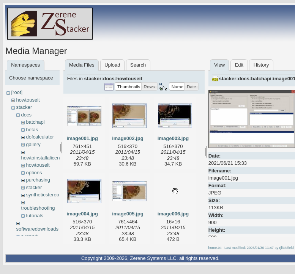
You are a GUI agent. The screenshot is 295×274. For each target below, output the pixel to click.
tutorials (34, 215)
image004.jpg (82, 214)
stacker (24, 107)
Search (138, 65)
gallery (33, 144)
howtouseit (27, 100)
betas (32, 129)
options (34, 172)
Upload (112, 65)
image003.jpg (173, 138)
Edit (239, 65)
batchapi (35, 122)
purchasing (38, 180)
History (261, 65)
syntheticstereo (42, 195)
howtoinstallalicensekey (47, 158)
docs (26, 115)
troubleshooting (38, 208)
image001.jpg (82, 138)
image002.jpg (127, 138)
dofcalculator (40, 137)
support (29, 236)
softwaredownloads (37, 229)
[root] (16, 92)
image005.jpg (127, 214)
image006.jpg (173, 214)
